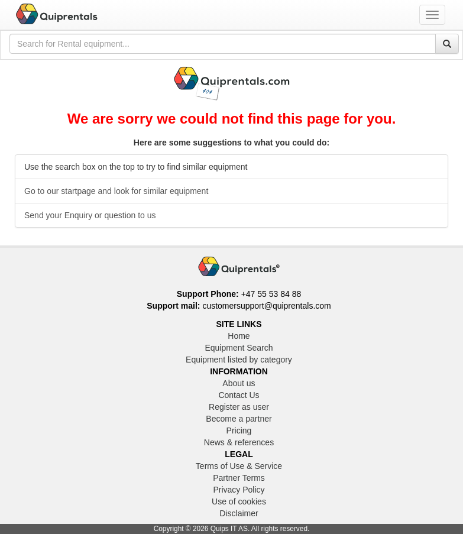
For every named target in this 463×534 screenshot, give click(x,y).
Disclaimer (238, 513)
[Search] (447, 44)
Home (239, 336)
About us (238, 383)
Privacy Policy (238, 489)
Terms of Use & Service (239, 466)
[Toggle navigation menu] (432, 15)
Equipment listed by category (239, 359)
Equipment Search (239, 347)
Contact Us (238, 395)
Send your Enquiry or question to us (90, 215)
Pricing (239, 430)
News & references (239, 442)
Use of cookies (239, 501)
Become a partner (238, 418)
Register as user (239, 407)
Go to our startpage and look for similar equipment (116, 191)
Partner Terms (239, 478)
